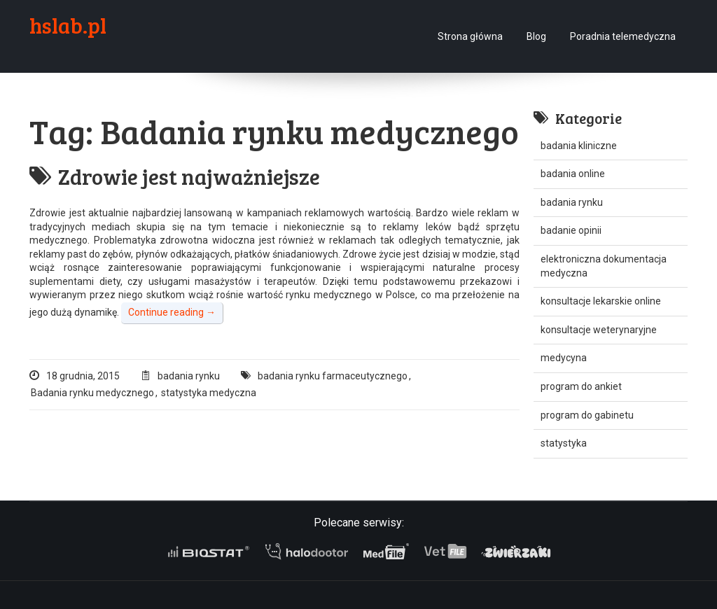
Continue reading (172, 312)
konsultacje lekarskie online (601, 301)
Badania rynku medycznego (92, 392)
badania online (573, 173)
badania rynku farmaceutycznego (333, 376)
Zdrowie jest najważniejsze (174, 176)
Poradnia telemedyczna (623, 36)
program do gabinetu (587, 415)
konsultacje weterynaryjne (599, 329)
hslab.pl (67, 25)
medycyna (564, 357)
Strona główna (470, 36)
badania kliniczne (579, 145)
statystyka (564, 443)
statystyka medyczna (208, 392)
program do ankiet (581, 386)
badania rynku (189, 376)
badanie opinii (571, 230)
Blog (536, 36)
